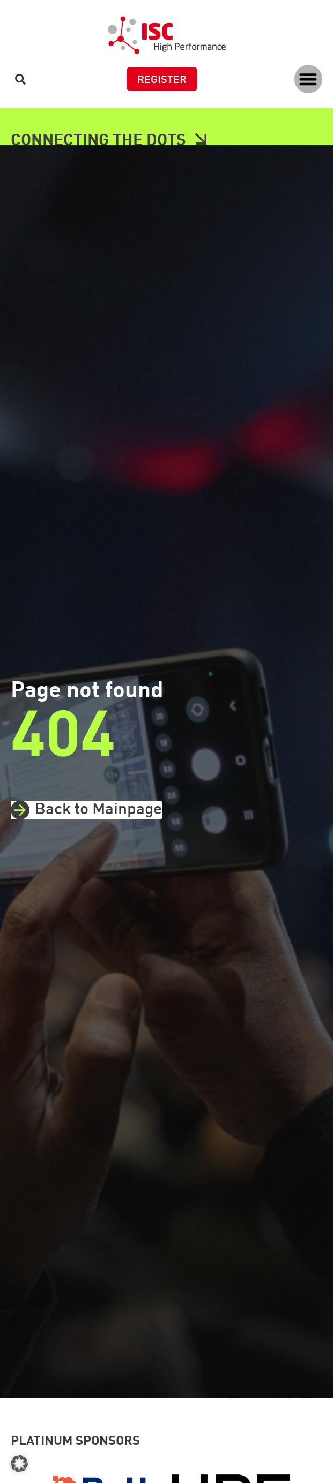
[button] (308, 79)
